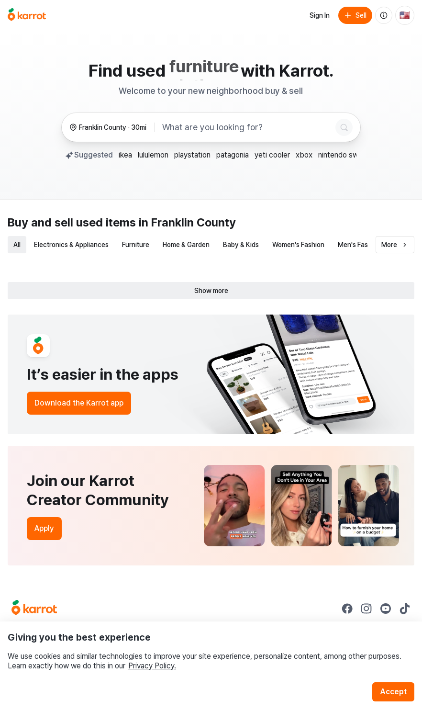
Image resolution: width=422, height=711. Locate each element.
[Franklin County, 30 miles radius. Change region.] (108, 128)
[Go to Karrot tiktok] (405, 608)
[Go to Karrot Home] (34, 608)
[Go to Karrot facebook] (347, 608)
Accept (393, 691)
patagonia (232, 154)
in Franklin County (187, 222)
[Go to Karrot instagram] (366, 608)
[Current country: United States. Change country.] (404, 15)
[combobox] (247, 127)
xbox (304, 154)
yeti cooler (272, 154)
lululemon (153, 154)
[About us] (383, 15)
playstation (192, 154)
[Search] (344, 127)
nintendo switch (344, 154)
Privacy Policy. (152, 665)
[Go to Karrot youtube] (385, 608)
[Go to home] (27, 15)
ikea (125, 154)
